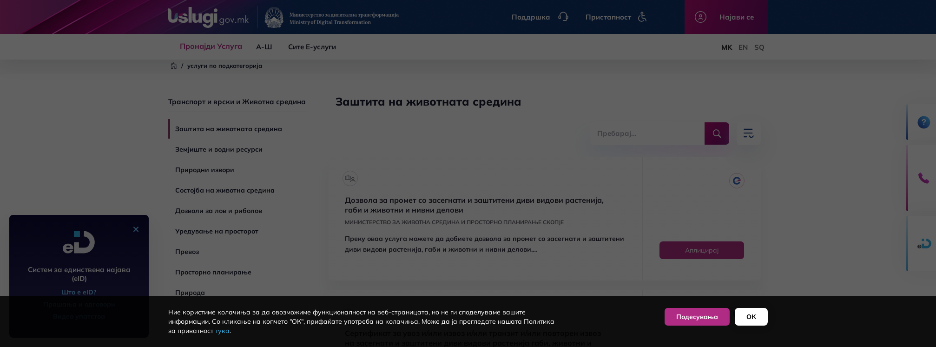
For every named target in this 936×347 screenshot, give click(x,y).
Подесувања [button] (697, 317)
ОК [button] (751, 317)
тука (222, 331)
